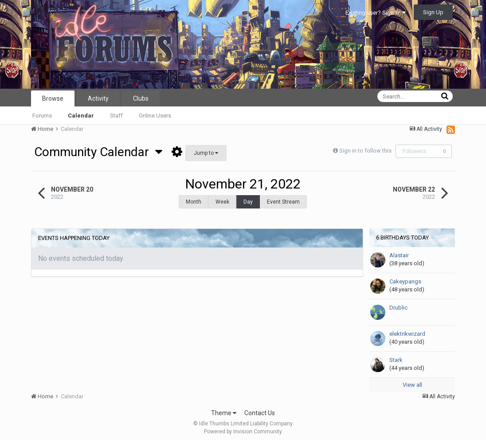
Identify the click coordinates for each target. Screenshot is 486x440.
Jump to (206, 153)
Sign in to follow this (365, 150)
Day (248, 202)
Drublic (398, 303)
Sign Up (433, 12)
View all (412, 380)
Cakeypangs (405, 277)
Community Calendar (98, 152)
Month (193, 202)
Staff (116, 115)
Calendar (81, 115)
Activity (98, 98)
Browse (52, 98)
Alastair (399, 251)
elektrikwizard (407, 329)
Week (222, 202)
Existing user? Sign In (375, 12)
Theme (223, 408)
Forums (42, 115)
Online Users (155, 115)
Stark (396, 355)
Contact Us (259, 408)
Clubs (141, 98)
